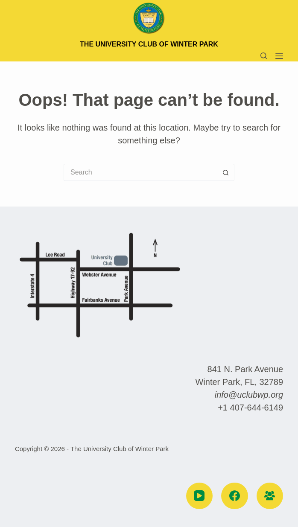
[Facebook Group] (270, 496)
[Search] (263, 55)
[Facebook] (234, 496)
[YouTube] (199, 496)
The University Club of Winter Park (149, 44)
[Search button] (225, 172)
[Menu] (279, 56)
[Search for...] (140, 172)
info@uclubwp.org (249, 394)
